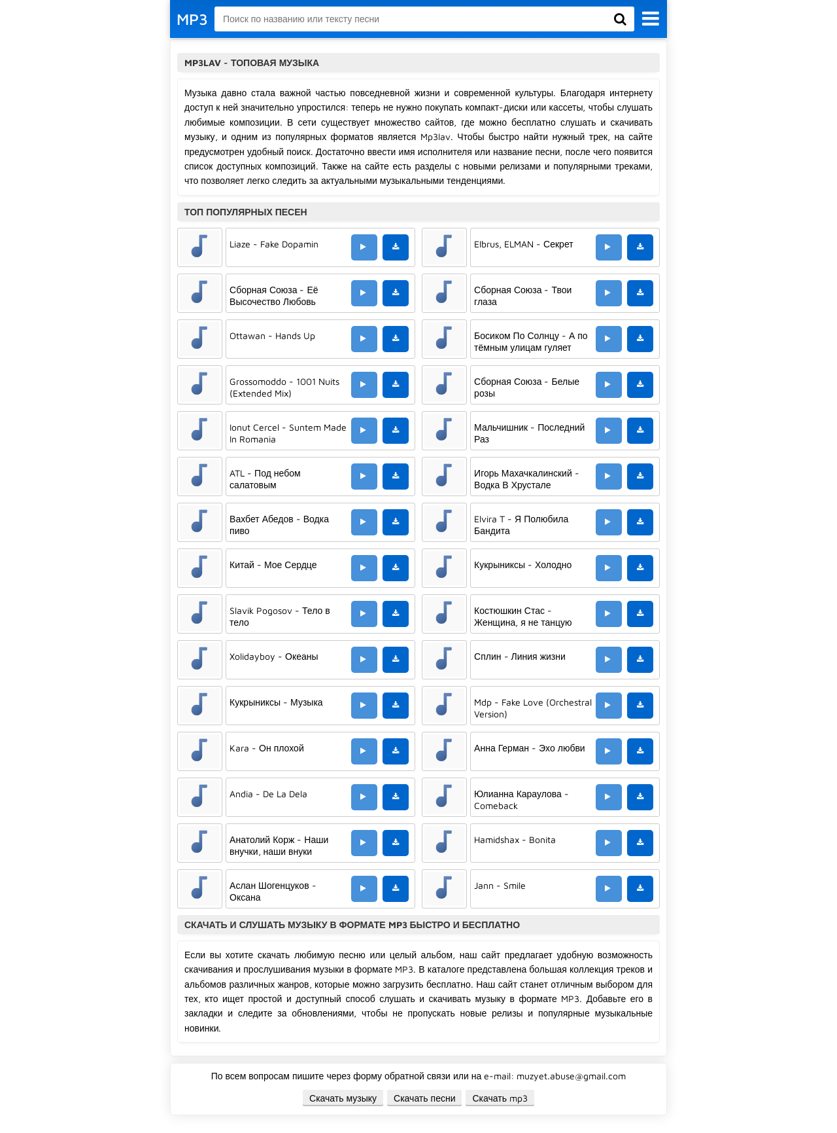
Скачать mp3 (500, 1098)
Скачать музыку (343, 1098)
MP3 (192, 19)
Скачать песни (424, 1098)
